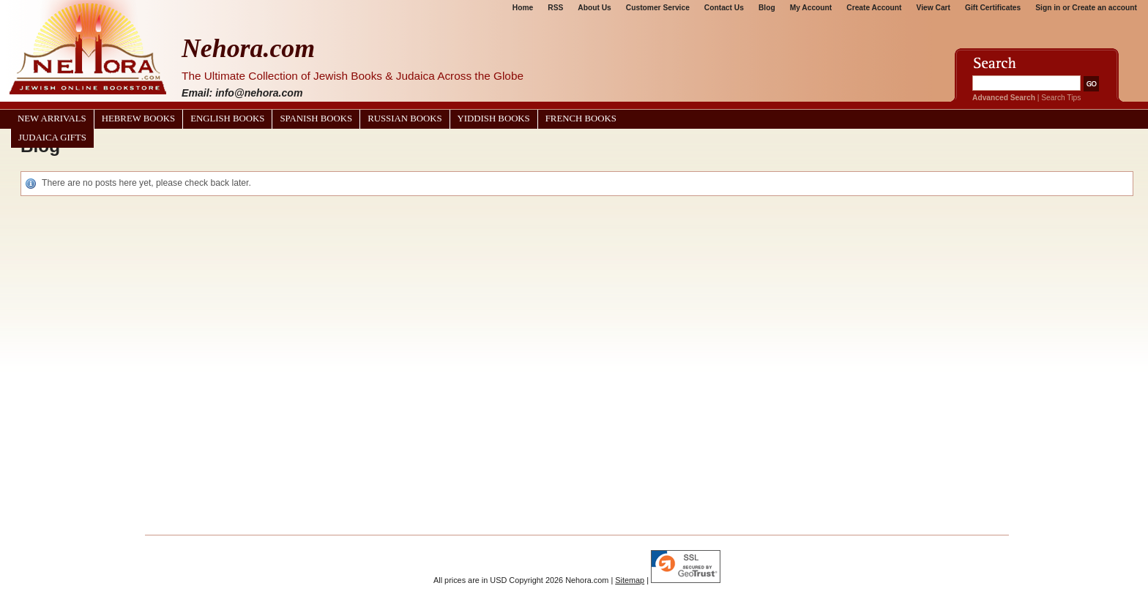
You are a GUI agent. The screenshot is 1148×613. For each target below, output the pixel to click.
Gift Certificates (993, 8)
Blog (766, 8)
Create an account (1104, 8)
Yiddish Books (494, 118)
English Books (227, 118)
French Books (580, 118)
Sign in (1047, 8)
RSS (555, 8)
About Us (594, 8)
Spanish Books (316, 118)
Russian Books (404, 118)
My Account (811, 8)
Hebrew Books (138, 118)
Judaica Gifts (52, 137)
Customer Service (658, 8)
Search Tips (1061, 98)
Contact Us (724, 8)
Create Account (873, 8)
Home (522, 8)
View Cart (933, 8)
